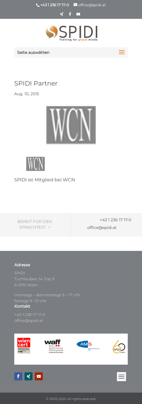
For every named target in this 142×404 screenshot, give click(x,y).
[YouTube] (78, 15)
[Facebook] (70, 15)
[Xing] (62, 15)
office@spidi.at (28, 320)
